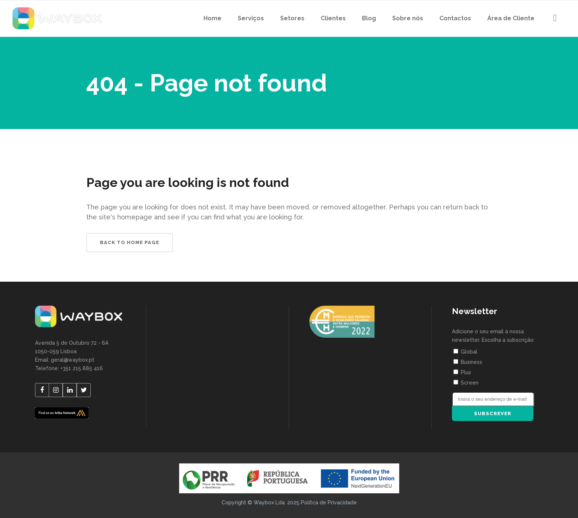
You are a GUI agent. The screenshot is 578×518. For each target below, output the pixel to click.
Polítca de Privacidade (329, 502)
